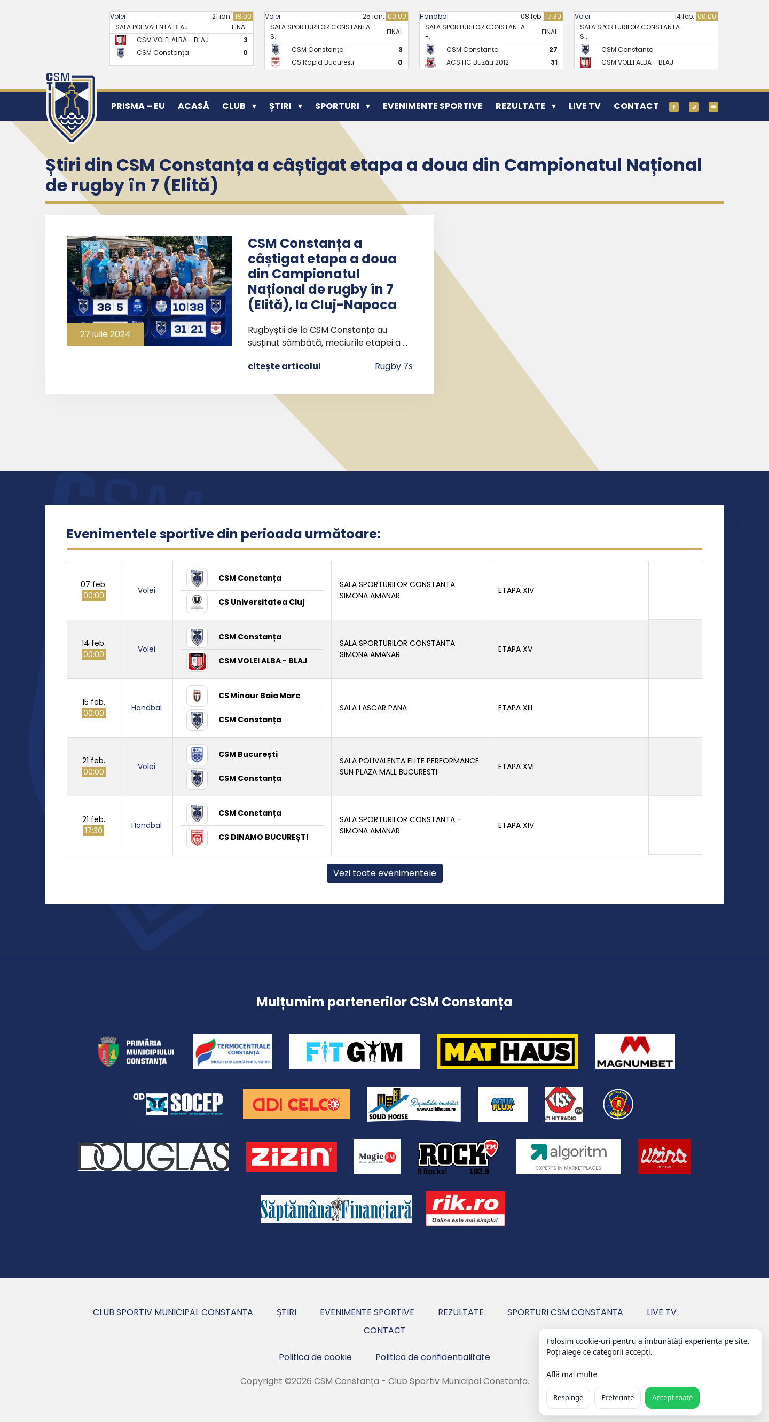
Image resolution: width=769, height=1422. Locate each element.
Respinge (568, 1397)
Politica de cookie (315, 1357)
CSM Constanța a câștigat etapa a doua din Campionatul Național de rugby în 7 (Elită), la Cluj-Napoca (322, 274)
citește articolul (284, 366)
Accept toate (672, 1397)
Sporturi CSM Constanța (565, 1312)
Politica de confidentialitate (432, 1357)
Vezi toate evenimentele (384, 873)
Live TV (585, 106)
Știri (280, 106)
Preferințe (617, 1397)
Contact (636, 106)
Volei (117, 16)
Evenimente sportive (433, 106)
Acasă (193, 106)
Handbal (434, 16)
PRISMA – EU (138, 106)
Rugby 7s (394, 366)
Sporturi (337, 106)
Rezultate (520, 106)
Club (234, 106)
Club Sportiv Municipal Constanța (173, 1312)
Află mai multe (571, 1374)
